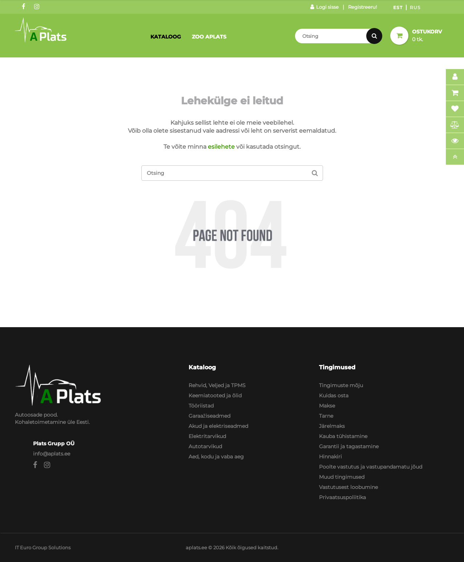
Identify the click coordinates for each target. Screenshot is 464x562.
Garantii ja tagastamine (349, 446)
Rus (415, 7)
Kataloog (165, 36)
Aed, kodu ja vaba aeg (216, 456)
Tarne (326, 416)
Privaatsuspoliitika (342, 497)
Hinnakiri (330, 456)
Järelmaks (332, 426)
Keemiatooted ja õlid (215, 395)
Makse (327, 405)
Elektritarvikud (207, 436)
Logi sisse (324, 7)
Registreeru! (362, 7)
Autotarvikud (205, 446)
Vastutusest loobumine (348, 487)
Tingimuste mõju (341, 385)
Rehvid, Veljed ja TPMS (217, 385)
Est (398, 7)
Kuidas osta (333, 395)
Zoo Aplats (209, 36)
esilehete (221, 146)
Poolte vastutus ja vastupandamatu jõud (370, 466)
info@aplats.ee (51, 453)
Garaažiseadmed (209, 416)
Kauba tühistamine (343, 436)
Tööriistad (201, 405)
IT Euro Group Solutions (42, 547)
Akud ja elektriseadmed (218, 426)
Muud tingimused (341, 477)
